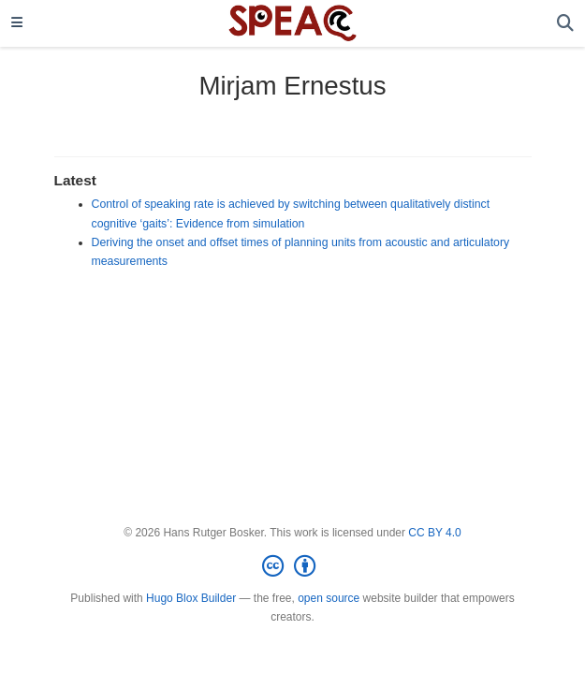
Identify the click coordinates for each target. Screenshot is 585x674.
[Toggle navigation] (16, 23)
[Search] (565, 24)
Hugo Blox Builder (191, 598)
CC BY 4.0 (434, 532)
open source (328, 598)
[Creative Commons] (292, 566)
